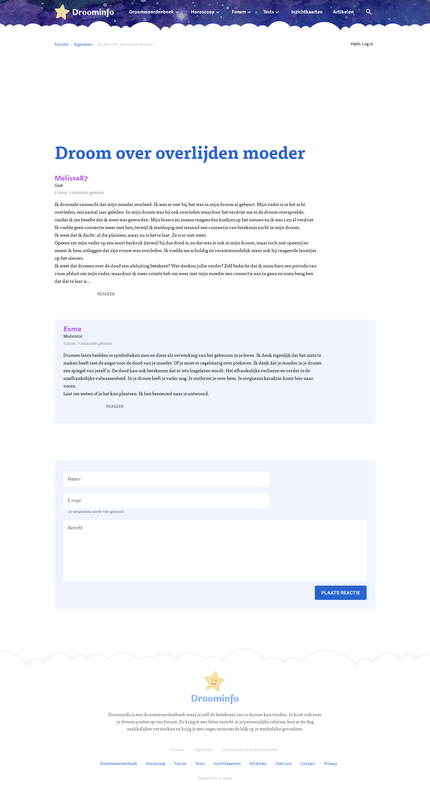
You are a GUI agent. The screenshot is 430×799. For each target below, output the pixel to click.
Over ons (284, 764)
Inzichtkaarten (306, 11)
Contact (308, 764)
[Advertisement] (215, 95)
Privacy (330, 764)
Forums (62, 44)
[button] (106, 294)
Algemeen (83, 44)
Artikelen (343, 11)
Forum (239, 11)
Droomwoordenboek (151, 11)
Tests (268, 11)
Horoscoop (202, 11)
